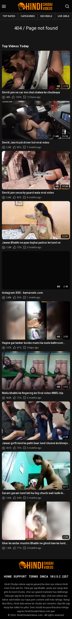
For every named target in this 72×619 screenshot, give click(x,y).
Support (20, 576)
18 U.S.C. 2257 (59, 576)
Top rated (9, 16)
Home (8, 576)
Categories (28, 16)
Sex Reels (46, 16)
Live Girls (63, 16)
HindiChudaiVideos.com (30, 615)
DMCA (44, 576)
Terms (33, 576)
